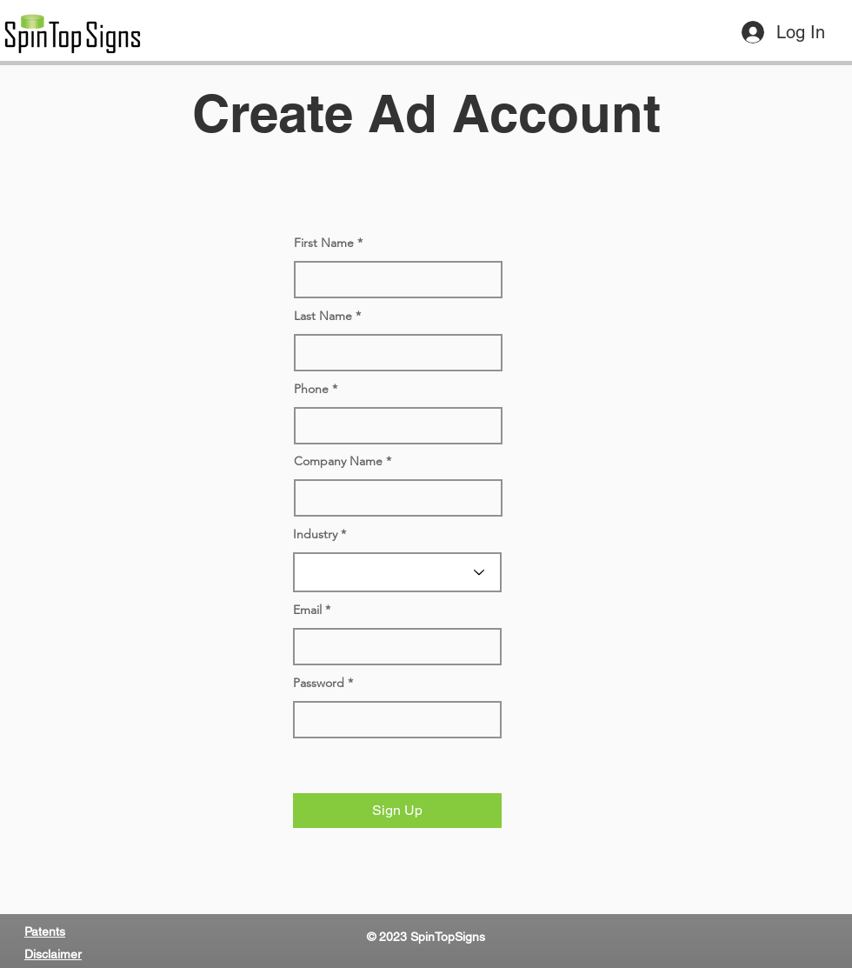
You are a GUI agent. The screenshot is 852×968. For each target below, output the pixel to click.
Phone (311, 389)
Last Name (323, 316)
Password (318, 683)
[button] (397, 810)
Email (307, 610)
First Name (324, 243)
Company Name (338, 461)
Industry (315, 534)
